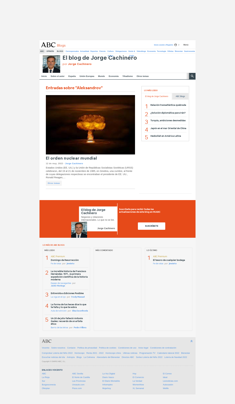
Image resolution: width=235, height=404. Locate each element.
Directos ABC (128, 357)
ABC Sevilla (77, 374)
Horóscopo (80, 353)
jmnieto (70, 264)
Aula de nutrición (59, 311)
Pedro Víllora (80, 328)
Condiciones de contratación (163, 348)
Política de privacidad (87, 348)
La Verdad (137, 381)
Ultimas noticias (130, 353)
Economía (151, 51)
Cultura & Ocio (110, 51)
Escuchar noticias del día (53, 357)
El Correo (167, 374)
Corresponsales (72, 51)
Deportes (94, 51)
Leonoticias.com (170, 381)
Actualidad (84, 51)
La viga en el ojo (58, 297)
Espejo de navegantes (61, 283)
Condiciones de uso (127, 348)
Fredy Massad (78, 297)
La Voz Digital (108, 374)
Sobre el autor (57, 76)
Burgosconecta (49, 385)
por (77, 64)
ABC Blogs (180, 96)
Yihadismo (127, 76)
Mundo (101, 76)
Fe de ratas (56, 264)
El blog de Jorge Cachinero (100, 58)
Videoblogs (141, 51)
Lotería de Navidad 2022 (175, 357)
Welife (166, 388)
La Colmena (89, 357)
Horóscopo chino (113, 353)
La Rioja (46, 377)
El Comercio (138, 377)
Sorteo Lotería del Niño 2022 (149, 357)
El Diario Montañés (111, 381)
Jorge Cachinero (74, 163)
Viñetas (170, 51)
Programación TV (147, 353)
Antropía (71, 357)
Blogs (60, 51)
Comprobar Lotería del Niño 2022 (57, 353)
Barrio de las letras (59, 328)
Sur (43, 381)
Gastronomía (189, 51)
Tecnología (161, 51)
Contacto (71, 348)
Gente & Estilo (131, 51)
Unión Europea (87, 76)
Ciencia (102, 51)
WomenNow (138, 385)
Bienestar (179, 51)
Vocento (45, 348)
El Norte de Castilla (81, 377)
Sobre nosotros (58, 348)
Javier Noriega (58, 286)
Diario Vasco (108, 377)
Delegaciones (121, 51)
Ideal (165, 377)
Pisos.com (77, 388)
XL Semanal (138, 388)
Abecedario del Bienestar (108, 357)
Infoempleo (107, 385)
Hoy (134, 374)
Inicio (44, 76)
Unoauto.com (78, 385)
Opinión (50, 51)
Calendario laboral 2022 (168, 353)
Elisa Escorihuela (80, 311)
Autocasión (168, 385)
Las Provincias (79, 381)
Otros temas (143, 76)
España (72, 76)
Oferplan (46, 388)
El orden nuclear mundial (71, 158)
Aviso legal (143, 348)
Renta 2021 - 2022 (95, 353)
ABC (42, 51)
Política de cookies (107, 348)
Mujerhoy (106, 388)
